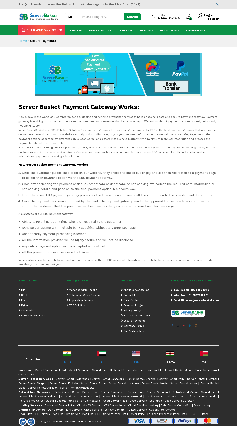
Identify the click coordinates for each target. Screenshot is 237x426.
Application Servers (79, 300)
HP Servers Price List (49, 414)
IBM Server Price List (79, 414)
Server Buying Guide (32, 315)
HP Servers (38, 409)
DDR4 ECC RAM (198, 414)
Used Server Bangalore (109, 392)
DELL (23, 295)
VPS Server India (115, 405)
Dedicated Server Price (60, 405)
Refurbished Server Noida (199, 396)
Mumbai (138, 370)
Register (212, 18)
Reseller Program (133, 305)
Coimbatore (26, 374)
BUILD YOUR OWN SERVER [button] (42, 30)
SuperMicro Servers (162, 409)
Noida (179, 370)
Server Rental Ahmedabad (77, 387)
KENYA (170, 362)
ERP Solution (75, 305)
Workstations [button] (100, 30)
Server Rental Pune (93, 383)
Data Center (130, 300)
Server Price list (139, 414)
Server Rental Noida (155, 383)
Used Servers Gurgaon (179, 400)
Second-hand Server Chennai (148, 392)
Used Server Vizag (115, 400)
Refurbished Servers (33, 392)
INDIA (67, 362)
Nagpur (152, 370)
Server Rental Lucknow (123, 383)
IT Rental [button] (126, 30)
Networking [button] (169, 30)
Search (132, 17)
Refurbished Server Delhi (72, 392)
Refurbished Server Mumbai (122, 396)
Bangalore (52, 370)
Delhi (38, 370)
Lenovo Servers (114, 409)
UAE (101, 362)
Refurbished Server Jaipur (36, 400)
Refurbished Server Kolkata (38, 396)
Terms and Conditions (136, 315)
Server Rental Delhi (171, 378)
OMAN (204, 362)
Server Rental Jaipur (183, 383)
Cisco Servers (93, 409)
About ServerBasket (135, 289)
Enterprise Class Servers (83, 295)
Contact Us (129, 295)
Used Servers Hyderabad (145, 400)
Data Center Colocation (176, 405)
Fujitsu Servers (137, 409)
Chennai (83, 370)
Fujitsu (23, 305)
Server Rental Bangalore (108, 378)
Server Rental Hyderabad (72, 378)
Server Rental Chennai (141, 378)
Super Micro (27, 310)
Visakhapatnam (206, 370)
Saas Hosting (202, 405)
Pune (126, 370)
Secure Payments (133, 320)
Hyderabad (68, 370)
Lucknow (166, 370)
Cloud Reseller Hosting (143, 405)
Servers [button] (75, 30)
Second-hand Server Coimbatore (79, 400)
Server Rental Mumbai (202, 378)
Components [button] (196, 30)
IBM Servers (74, 409)
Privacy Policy (131, 310)
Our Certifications (133, 331)
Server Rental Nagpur (32, 383)
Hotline (162, 15)
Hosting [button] (146, 30)
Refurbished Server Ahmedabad (194, 392)
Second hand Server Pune (80, 396)
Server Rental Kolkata (63, 383)
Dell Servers (56, 409)
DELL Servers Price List (110, 414)
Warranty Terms (132, 325)
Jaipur (189, 370)
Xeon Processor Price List (168, 414)
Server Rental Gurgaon (43, 387)
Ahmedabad (99, 370)
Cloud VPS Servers (89, 405)
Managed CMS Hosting (81, 289)
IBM (22, 300)
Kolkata (115, 370)
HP (21, 289)
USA (136, 362)
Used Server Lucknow (161, 396)
